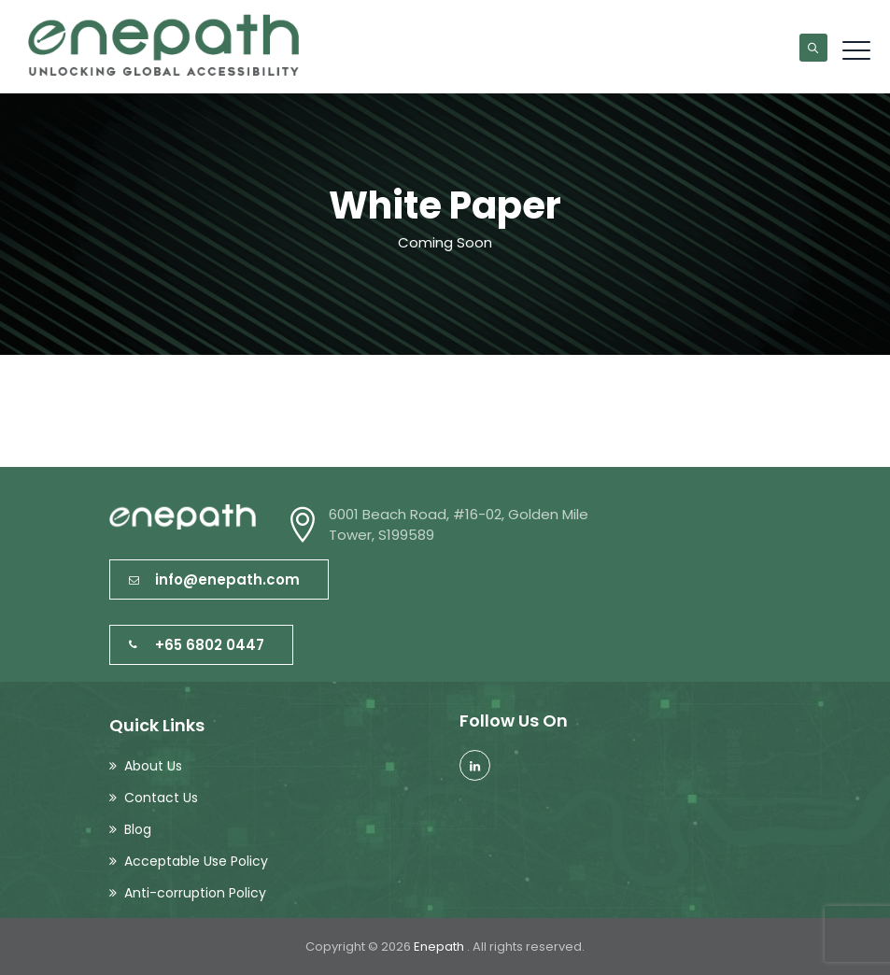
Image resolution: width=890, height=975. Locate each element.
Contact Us (161, 797)
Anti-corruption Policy (195, 892)
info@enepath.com (214, 579)
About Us (153, 765)
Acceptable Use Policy (196, 861)
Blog (137, 829)
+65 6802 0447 (196, 645)
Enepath (440, 946)
